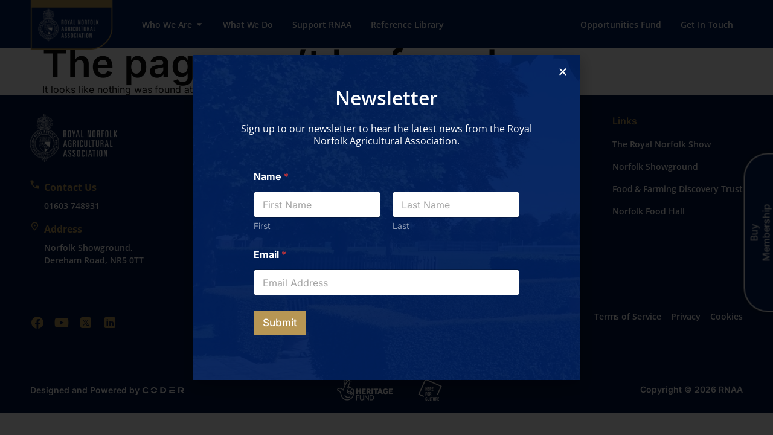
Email (270, 254)
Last (401, 226)
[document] (386, 217)
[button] (563, 72)
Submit (280, 323)
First (262, 226)
